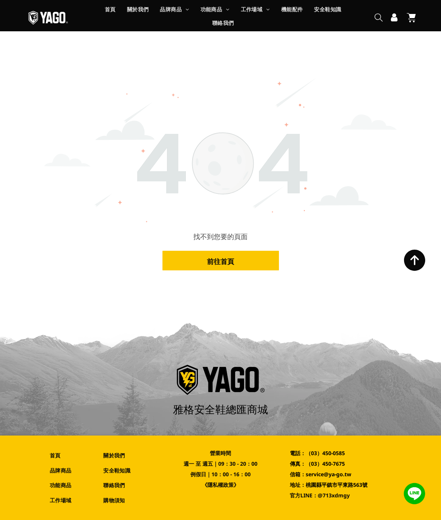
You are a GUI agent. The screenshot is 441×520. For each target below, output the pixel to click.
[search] (378, 18)
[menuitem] (110, 11)
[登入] (394, 18)
